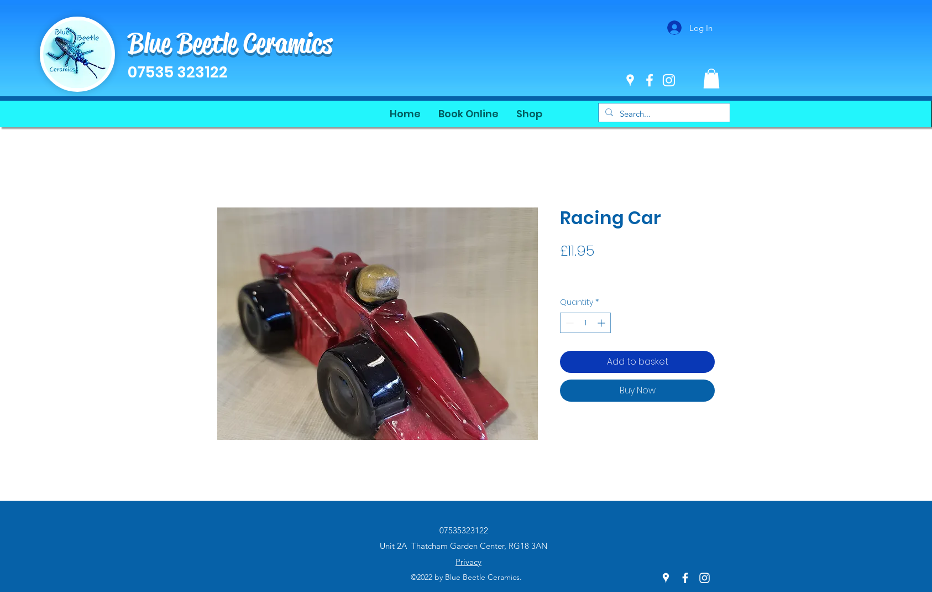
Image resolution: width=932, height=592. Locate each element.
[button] (711, 79)
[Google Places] (630, 80)
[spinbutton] (585, 323)
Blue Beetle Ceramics (230, 43)
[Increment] (602, 323)
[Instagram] (669, 80)
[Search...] (663, 113)
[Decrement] (568, 323)
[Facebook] (649, 80)
